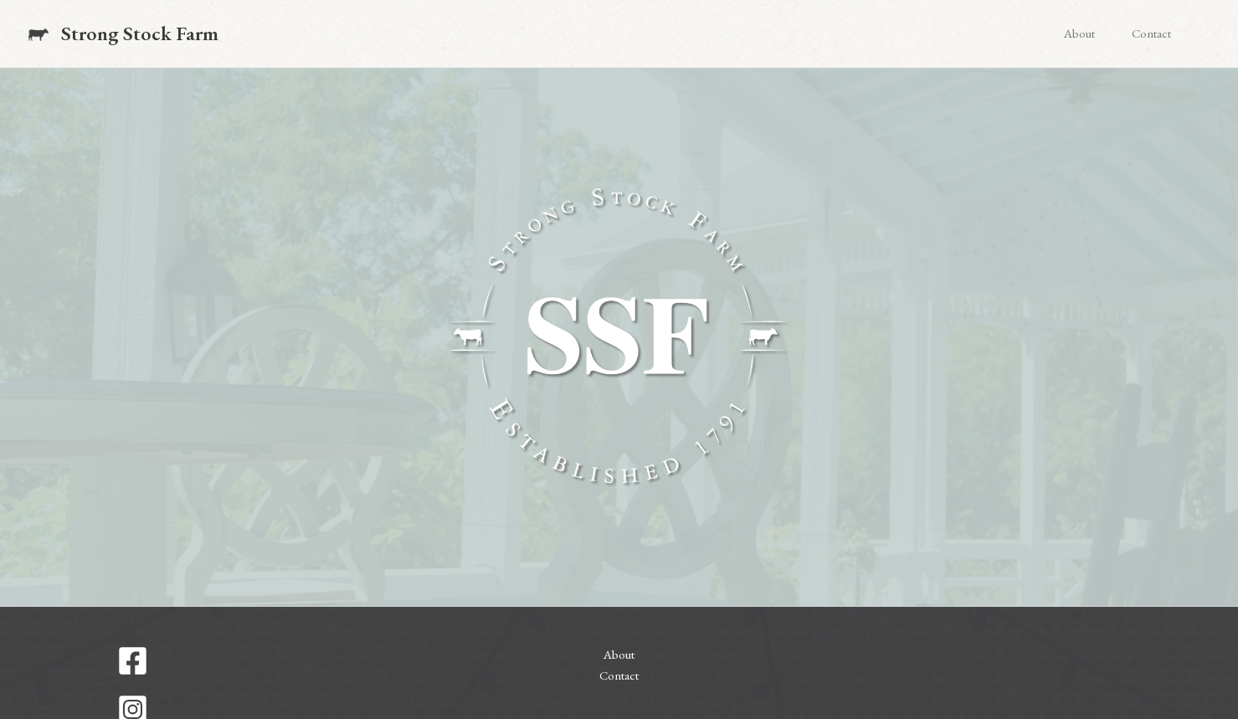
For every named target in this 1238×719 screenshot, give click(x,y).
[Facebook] (270, 660)
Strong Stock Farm (139, 33)
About (1079, 33)
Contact (1151, 33)
